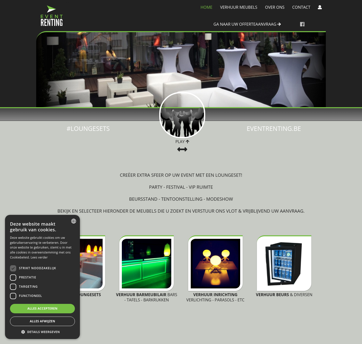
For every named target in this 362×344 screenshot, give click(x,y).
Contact (301, 7)
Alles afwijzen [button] (42, 321)
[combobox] (73, 221)
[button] (42, 331)
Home (206, 7)
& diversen (284, 294)
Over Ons (274, 7)
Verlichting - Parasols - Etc (215, 297)
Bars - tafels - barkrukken (146, 297)
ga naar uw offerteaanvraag (247, 24)
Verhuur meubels (238, 7)
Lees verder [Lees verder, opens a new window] (39, 257)
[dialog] (42, 277)
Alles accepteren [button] (42, 308)
